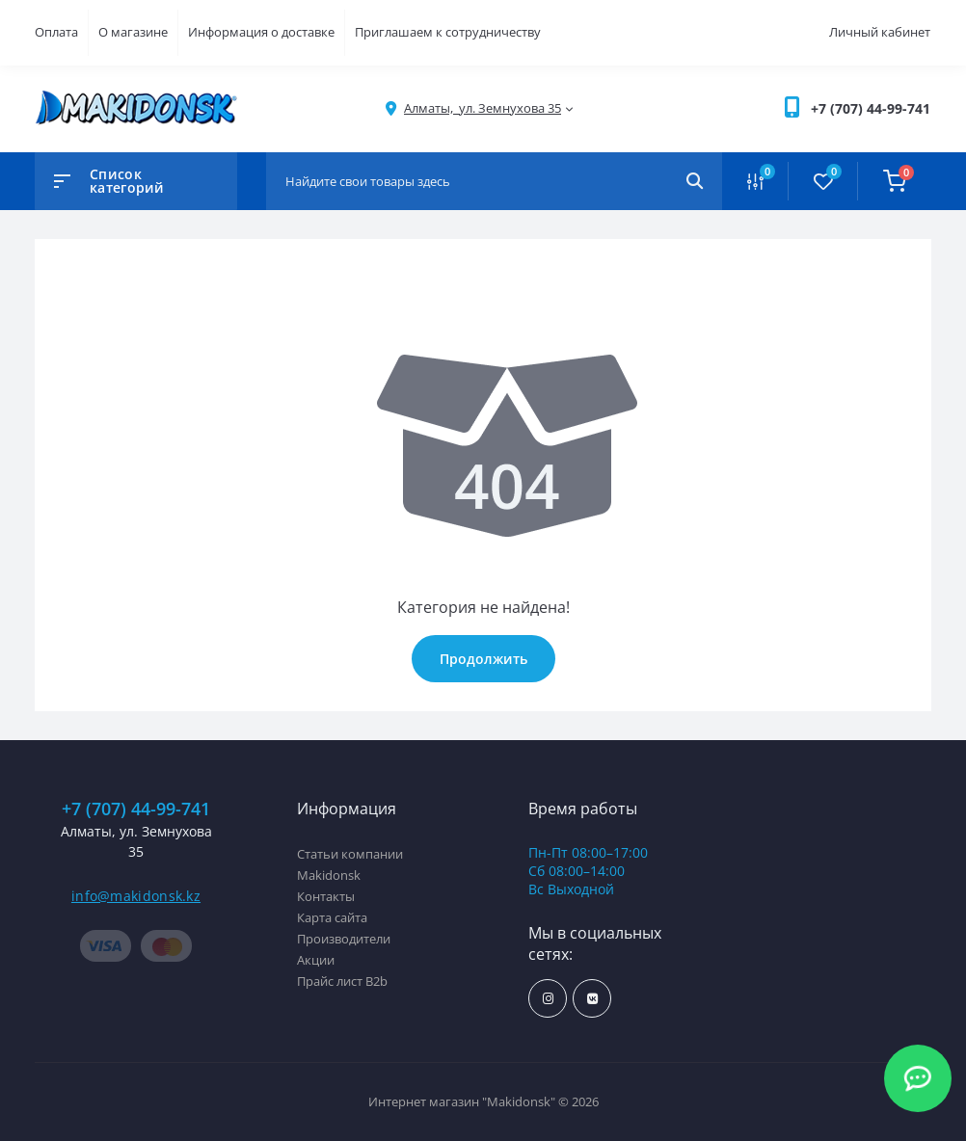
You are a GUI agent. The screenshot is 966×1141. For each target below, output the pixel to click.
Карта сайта (332, 917)
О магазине (133, 31)
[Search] (694, 181)
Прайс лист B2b (342, 981)
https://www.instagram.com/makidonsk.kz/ (548, 999)
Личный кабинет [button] (879, 31)
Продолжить (483, 659)
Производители (343, 938)
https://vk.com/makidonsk (592, 999)
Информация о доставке (261, 31)
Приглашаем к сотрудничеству (448, 31)
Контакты (326, 896)
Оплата (56, 31)
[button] (870, 108)
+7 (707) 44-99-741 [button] (136, 809)
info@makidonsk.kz (136, 896)
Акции (316, 960)
